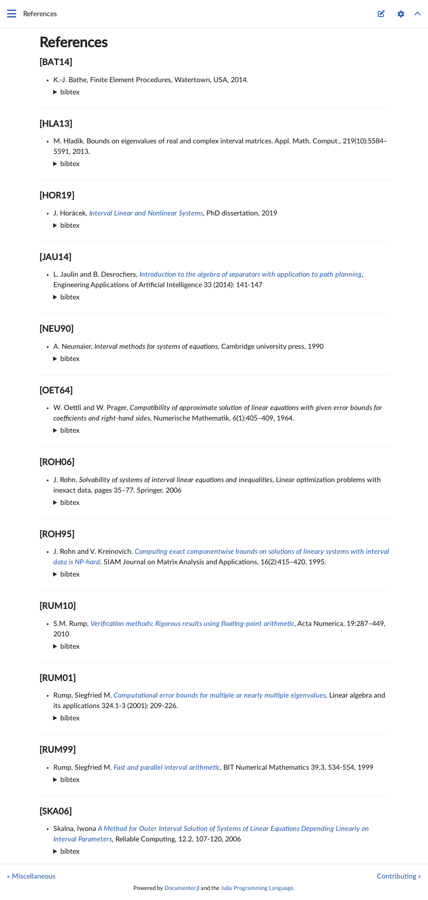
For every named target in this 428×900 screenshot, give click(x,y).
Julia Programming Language (257, 888)
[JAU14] (55, 257)
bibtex (70, 92)
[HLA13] (55, 124)
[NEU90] (56, 329)
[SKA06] (55, 811)
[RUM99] (57, 750)
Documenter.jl (181, 888)
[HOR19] (56, 195)
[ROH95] (56, 534)
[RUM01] (57, 678)
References (73, 43)
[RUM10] (57, 606)
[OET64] (56, 390)
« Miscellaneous (31, 876)
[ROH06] (56, 462)
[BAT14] (55, 62)
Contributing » (399, 876)
